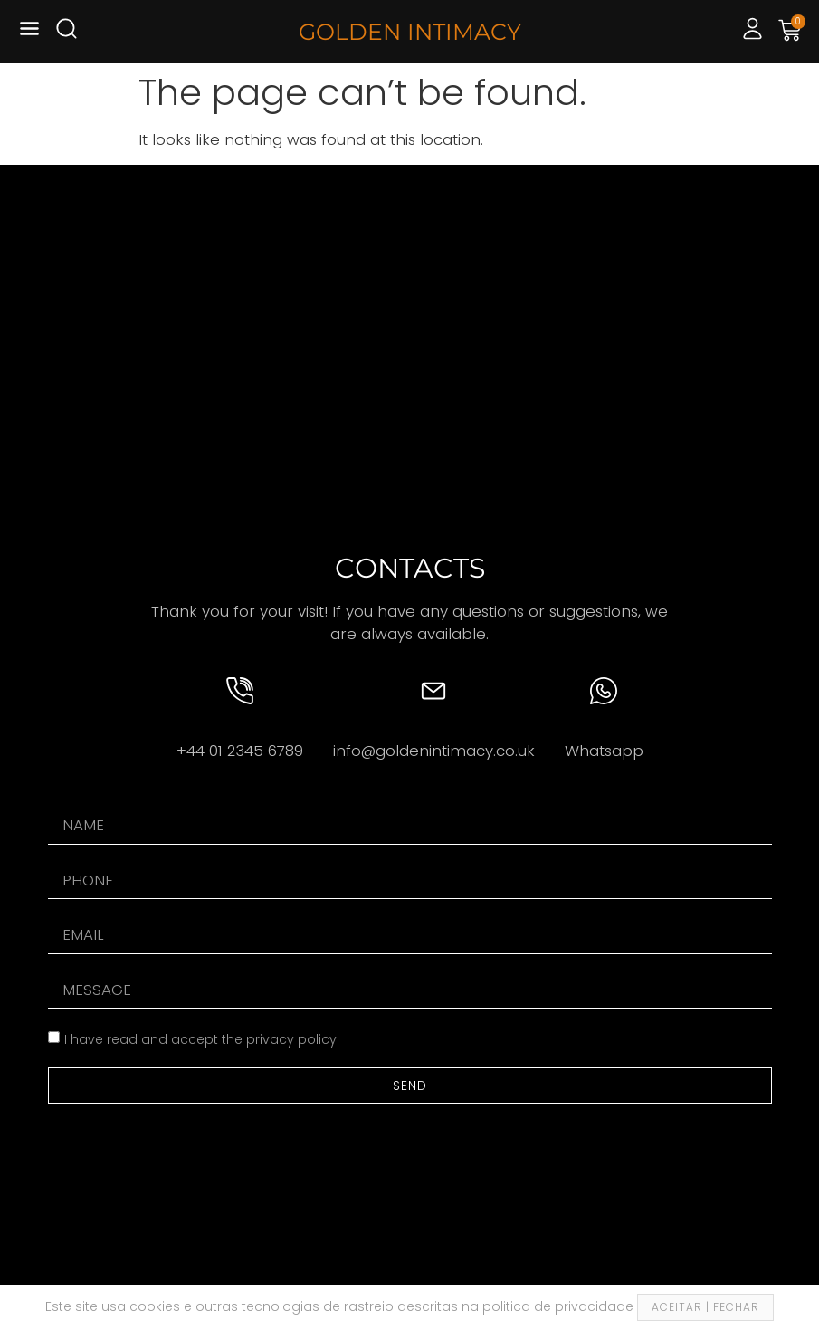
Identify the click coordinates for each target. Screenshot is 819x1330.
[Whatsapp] (603, 690)
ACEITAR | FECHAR (705, 1307)
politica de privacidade (559, 1306)
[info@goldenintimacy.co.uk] (433, 690)
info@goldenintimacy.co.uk (434, 750)
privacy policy (291, 1039)
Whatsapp (604, 750)
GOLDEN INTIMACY (410, 31)
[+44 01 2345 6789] (239, 690)
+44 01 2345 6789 (239, 750)
